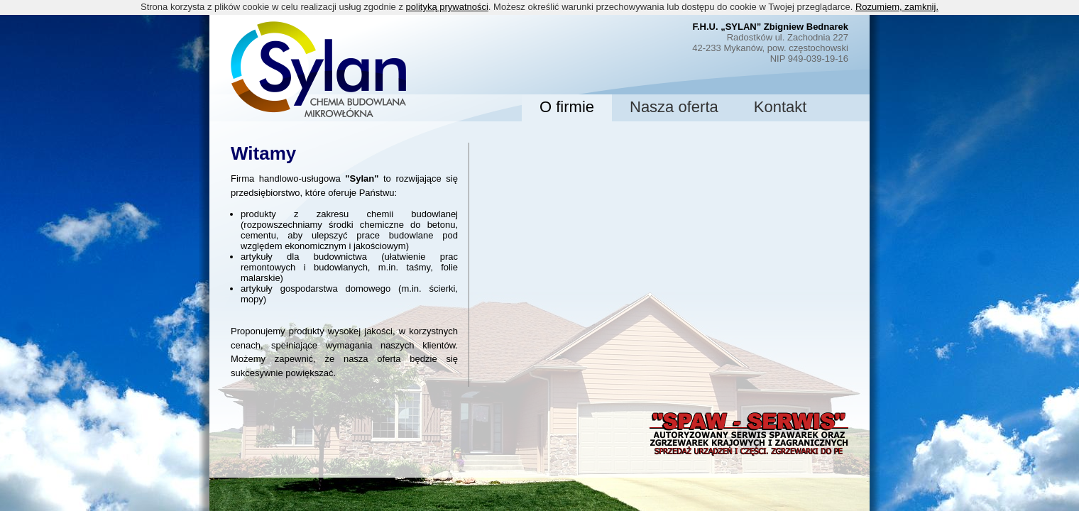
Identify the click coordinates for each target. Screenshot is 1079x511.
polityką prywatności (447, 6)
